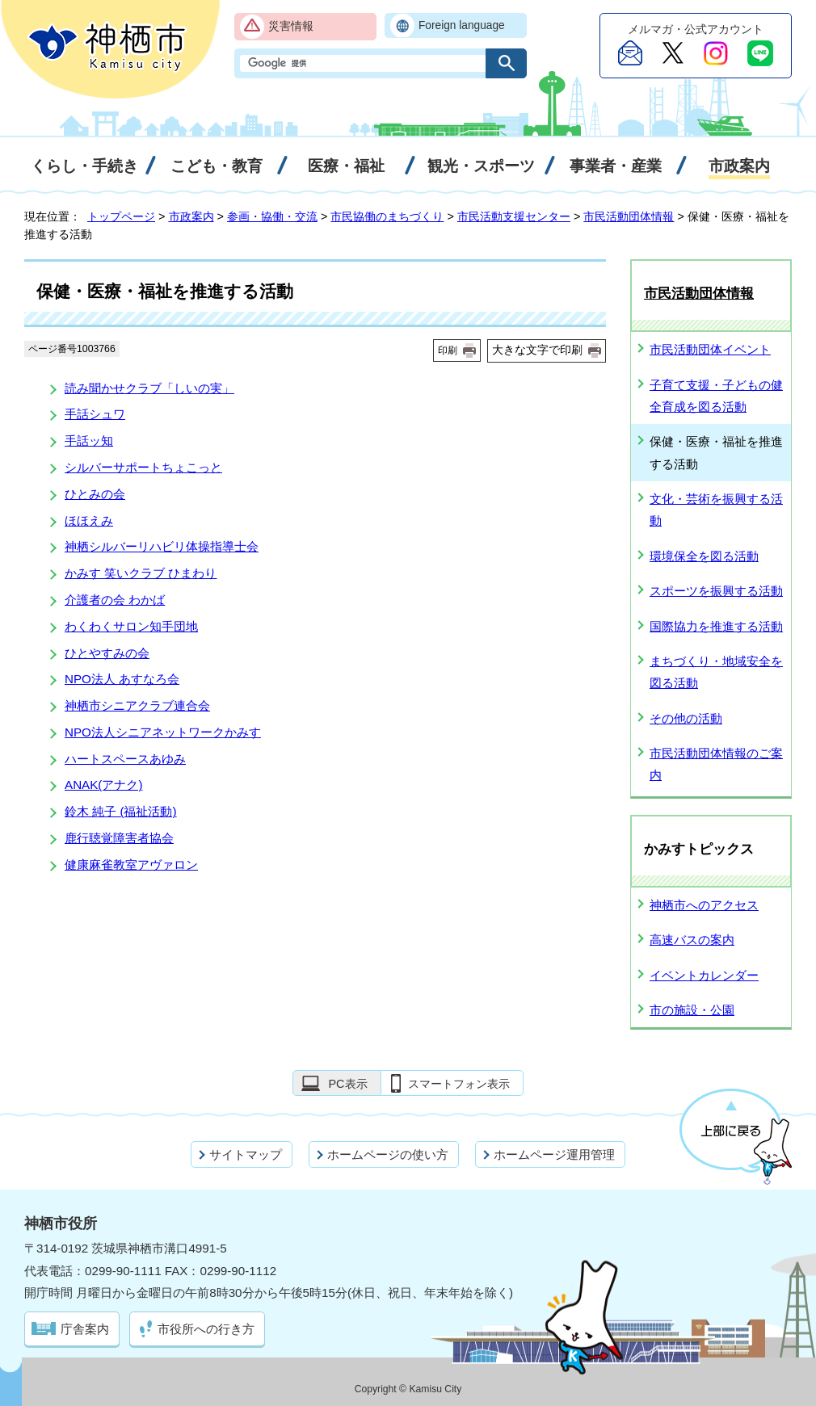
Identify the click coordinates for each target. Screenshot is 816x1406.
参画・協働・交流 (272, 216)
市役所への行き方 (206, 1329)
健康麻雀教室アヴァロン (131, 864)
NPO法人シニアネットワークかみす (163, 732)
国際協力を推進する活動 (716, 626)
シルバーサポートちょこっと (143, 467)
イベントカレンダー (704, 975)
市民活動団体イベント (710, 349)
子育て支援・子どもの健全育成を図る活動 (716, 395)
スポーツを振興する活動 (716, 591)
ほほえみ (89, 520)
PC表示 (347, 1083)
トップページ (121, 216)
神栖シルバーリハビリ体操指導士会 (162, 546)
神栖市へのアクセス (704, 905)
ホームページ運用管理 (554, 1154)
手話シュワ (95, 414)
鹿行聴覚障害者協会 (119, 838)
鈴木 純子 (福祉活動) (121, 811)
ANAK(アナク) (103, 784)
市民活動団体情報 (628, 216)
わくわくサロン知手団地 (131, 626)
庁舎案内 (85, 1329)
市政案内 (191, 216)
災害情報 (290, 26)
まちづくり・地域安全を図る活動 (716, 672)
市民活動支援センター (513, 216)
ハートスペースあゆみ (125, 759)
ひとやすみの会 (107, 653)
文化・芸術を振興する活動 (716, 509)
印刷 (447, 350)
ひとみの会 (95, 494)
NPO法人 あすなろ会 (122, 679)
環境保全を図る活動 (704, 556)
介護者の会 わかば (115, 599)
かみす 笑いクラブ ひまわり (141, 573)
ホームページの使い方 (387, 1154)
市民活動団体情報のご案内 (716, 764)
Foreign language (462, 25)
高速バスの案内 (692, 939)
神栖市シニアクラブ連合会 (137, 705)
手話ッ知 (89, 440)
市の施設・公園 (692, 1010)
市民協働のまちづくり (387, 216)
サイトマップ (245, 1154)
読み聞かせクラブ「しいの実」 (149, 388)
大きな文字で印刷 (537, 349)
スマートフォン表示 (459, 1083)
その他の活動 (686, 718)
